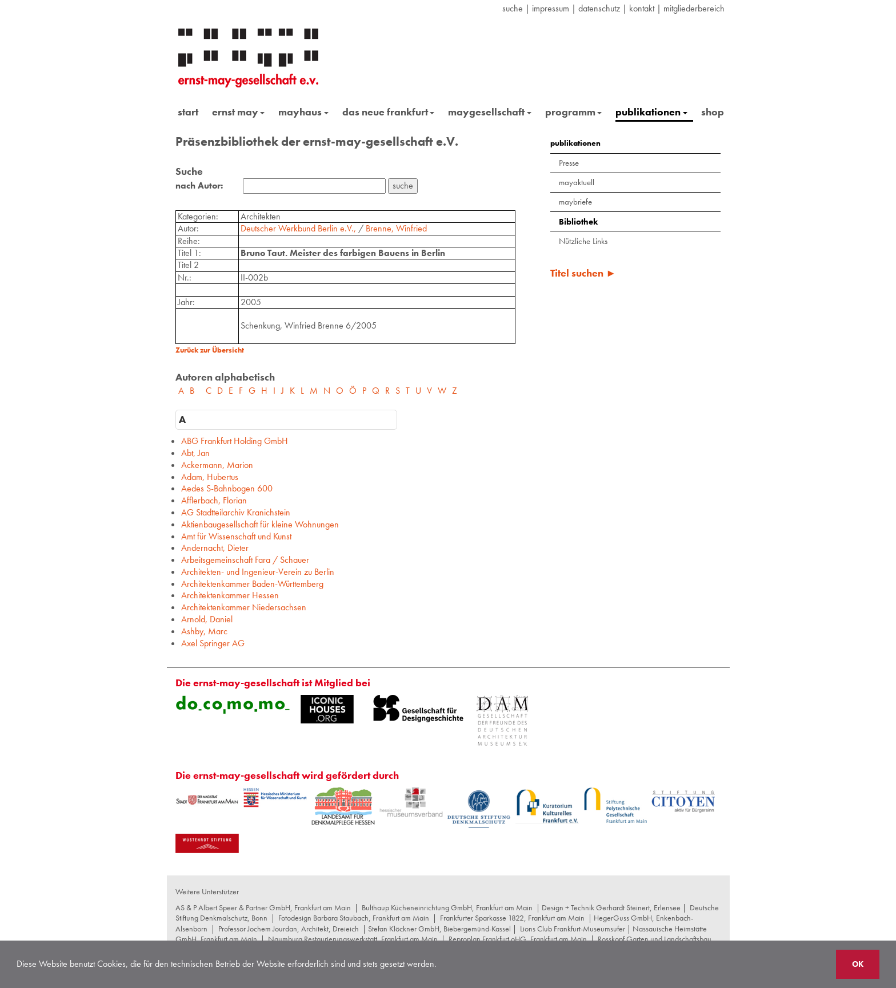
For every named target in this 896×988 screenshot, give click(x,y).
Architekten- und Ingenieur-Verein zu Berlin (257, 572)
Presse (569, 163)
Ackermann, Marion (217, 465)
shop (712, 111)
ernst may (238, 111)
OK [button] (857, 964)
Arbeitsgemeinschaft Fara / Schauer (245, 560)
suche (512, 8)
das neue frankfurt (388, 111)
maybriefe (575, 201)
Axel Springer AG (213, 643)
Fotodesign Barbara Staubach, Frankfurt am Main (353, 918)
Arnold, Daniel (207, 619)
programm (573, 111)
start (188, 111)
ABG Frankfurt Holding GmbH (234, 441)
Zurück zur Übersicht (209, 350)
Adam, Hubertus (209, 477)
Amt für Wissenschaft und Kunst (236, 536)
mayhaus (303, 111)
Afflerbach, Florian (214, 500)
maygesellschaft (489, 111)
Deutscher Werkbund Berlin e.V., (299, 228)
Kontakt (641, 8)
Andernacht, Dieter (215, 548)
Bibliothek (578, 221)
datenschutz (599, 8)
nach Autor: (199, 185)
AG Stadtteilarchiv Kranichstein (235, 512)
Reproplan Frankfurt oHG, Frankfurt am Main (518, 939)
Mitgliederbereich (694, 8)
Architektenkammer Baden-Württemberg (252, 584)
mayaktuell (576, 182)
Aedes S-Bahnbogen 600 (227, 488)
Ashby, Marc (204, 631)
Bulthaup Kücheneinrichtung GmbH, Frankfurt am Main (447, 907)
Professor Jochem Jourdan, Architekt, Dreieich (288, 928)
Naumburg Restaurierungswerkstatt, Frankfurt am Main (353, 939)
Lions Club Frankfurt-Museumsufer (572, 928)
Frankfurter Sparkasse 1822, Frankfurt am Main (512, 918)
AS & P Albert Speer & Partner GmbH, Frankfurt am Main (263, 907)
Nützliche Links (583, 241)
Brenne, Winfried (396, 228)
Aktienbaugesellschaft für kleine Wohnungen (260, 524)
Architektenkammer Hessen (230, 595)
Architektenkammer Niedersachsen (243, 607)
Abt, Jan (195, 453)
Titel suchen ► (583, 272)
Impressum (550, 8)
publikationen (651, 111)
